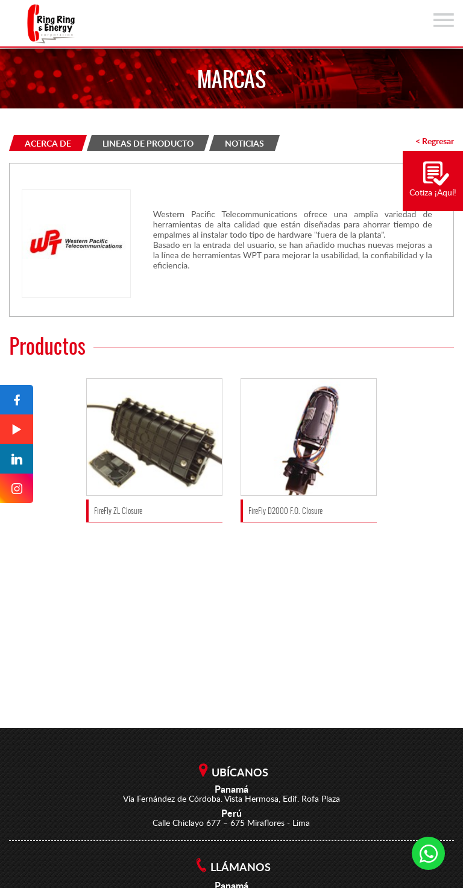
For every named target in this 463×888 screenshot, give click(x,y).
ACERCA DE (48, 143)
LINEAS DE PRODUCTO (148, 143)
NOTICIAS (244, 143)
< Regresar (434, 141)
